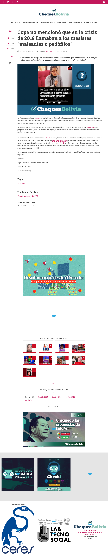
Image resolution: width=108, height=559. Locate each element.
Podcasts (61, 22)
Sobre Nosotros (91, 22)
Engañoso (49, 51)
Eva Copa (22, 183)
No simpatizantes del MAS (28, 196)
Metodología (74, 22)
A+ (12, 56)
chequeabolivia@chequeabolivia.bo (90, 532)
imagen (37, 118)
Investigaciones (48, 22)
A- (8, 56)
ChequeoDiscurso (30, 22)
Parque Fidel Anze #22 (90, 530)
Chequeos (14, 22)
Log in (20, 212)
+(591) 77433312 (90, 534)
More (53, 383)
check (10, 31)
